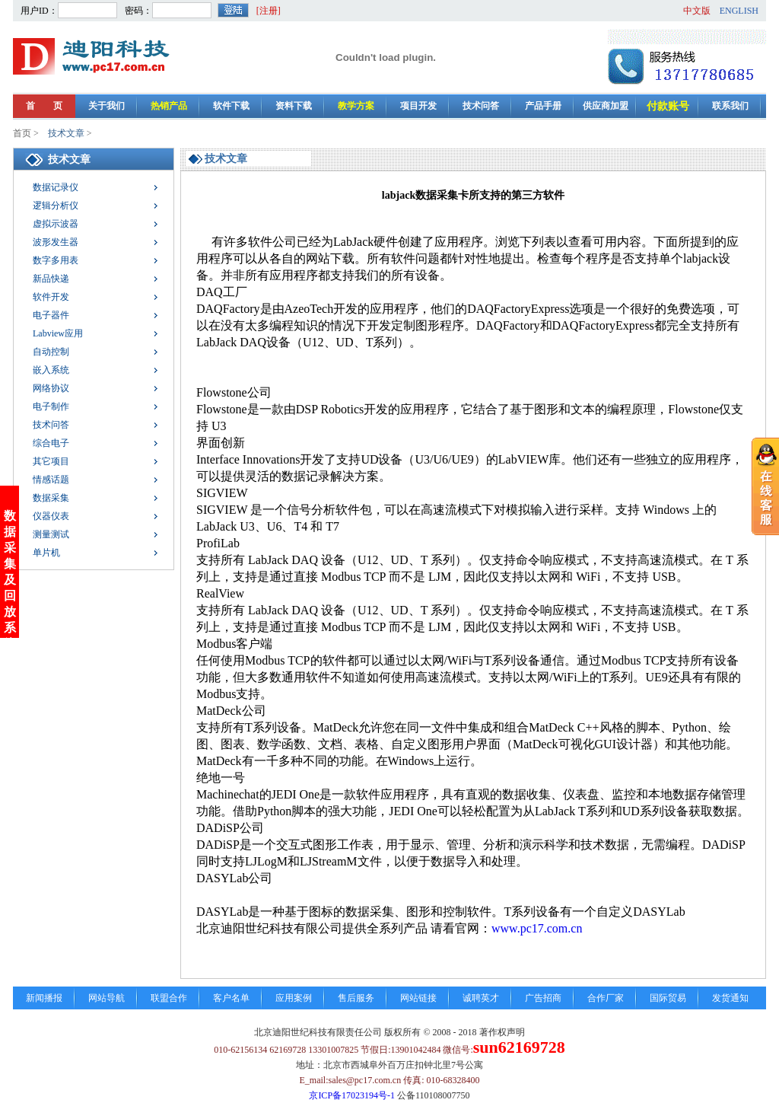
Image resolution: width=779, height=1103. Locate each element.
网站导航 (106, 998)
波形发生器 (55, 242)
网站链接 (418, 998)
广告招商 (543, 998)
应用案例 (293, 998)
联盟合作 (169, 998)
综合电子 (51, 443)
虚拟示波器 (55, 223)
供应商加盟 (605, 105)
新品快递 (51, 278)
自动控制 (51, 351)
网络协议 (51, 388)
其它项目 (51, 461)
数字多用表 (55, 260)
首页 (22, 133)
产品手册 (543, 105)
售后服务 (356, 998)
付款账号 (668, 106)
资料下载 (293, 105)
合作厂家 (605, 998)
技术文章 (66, 133)
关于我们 (106, 105)
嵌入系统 (51, 370)
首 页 (44, 105)
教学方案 (356, 105)
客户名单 (231, 998)
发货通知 (730, 998)
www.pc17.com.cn (536, 928)
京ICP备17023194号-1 (352, 1095)
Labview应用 (58, 333)
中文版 (697, 10)
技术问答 (481, 105)
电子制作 (51, 406)
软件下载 (231, 105)
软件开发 (51, 297)
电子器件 (51, 315)
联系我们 (730, 105)
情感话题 (51, 479)
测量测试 (51, 534)
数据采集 (51, 498)
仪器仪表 (51, 516)
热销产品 (169, 105)
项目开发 (418, 105)
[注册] (268, 10)
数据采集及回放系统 (10, 545)
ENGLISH (739, 10)
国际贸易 (668, 998)
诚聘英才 (481, 998)
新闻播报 (44, 998)
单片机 (46, 552)
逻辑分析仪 (55, 205)
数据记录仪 (55, 187)
